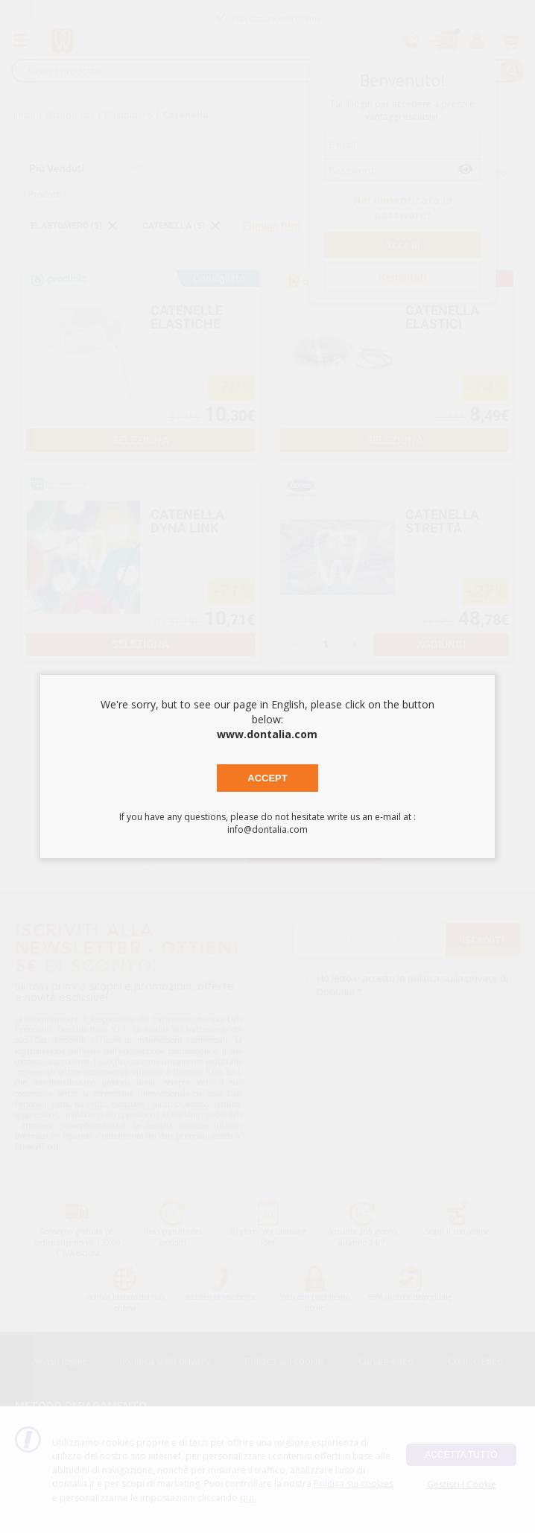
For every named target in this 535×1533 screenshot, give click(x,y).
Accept (267, 778)
